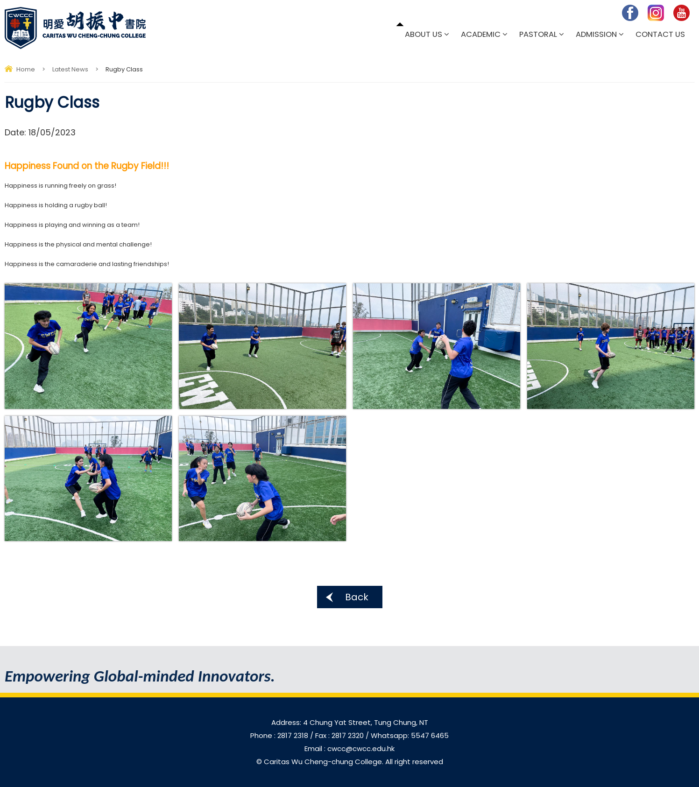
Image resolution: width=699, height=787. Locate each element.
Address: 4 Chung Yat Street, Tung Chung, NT (349, 722)
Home (25, 69)
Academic (481, 34)
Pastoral (538, 34)
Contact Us (660, 34)
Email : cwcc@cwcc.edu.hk (349, 748)
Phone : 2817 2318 (280, 735)
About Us (423, 34)
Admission (596, 34)
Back (356, 597)
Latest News (70, 69)
